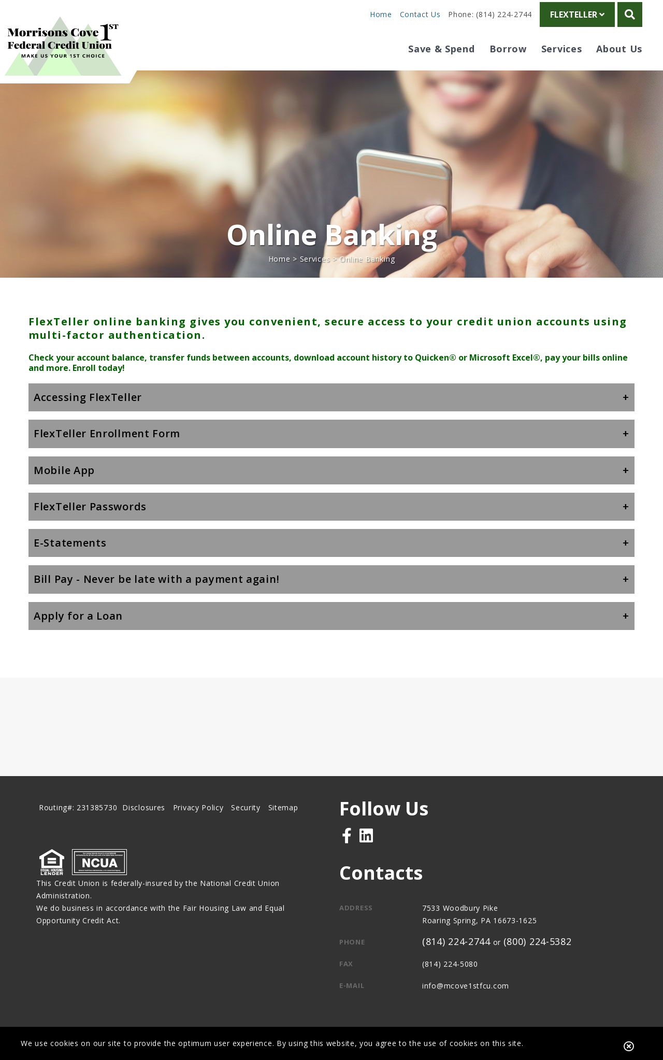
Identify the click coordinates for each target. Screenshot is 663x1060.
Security (246, 807)
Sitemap (283, 807)
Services (315, 259)
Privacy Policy (198, 807)
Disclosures (143, 807)
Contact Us (420, 14)
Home (381, 14)
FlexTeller (577, 14)
